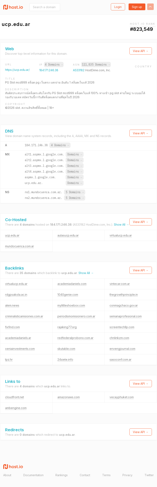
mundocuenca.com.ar (19, 246)
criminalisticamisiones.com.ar (24, 316)
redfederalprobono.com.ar (75, 338)
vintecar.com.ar (120, 283)
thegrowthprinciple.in (124, 294)
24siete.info (65, 359)
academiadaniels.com (71, 283)
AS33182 (79, 70)
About (7, 475)
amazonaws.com (68, 397)
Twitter (149, 475)
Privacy (127, 475)
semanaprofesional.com (126, 316)
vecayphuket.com (122, 397)
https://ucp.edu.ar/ (17, 69)
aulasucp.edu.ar (68, 235)
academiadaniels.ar (18, 338)
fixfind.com (12, 327)
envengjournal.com (122, 348)
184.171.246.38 (48, 70)
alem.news (12, 305)
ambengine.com (16, 408)
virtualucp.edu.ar (121, 235)
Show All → (121, 224)
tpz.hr (9, 359)
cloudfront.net (14, 397)
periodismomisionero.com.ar (76, 316)
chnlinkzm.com (119, 338)
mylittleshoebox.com (71, 305)
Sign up (137, 7)
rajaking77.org (67, 327)
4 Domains (54, 64)
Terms (106, 475)
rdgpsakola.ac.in (16, 294)
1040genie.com (67, 294)
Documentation (33, 475)
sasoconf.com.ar (120, 359)
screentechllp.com (122, 327)
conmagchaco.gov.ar (124, 305)
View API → (140, 51)
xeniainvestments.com (20, 348)
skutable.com (66, 348)
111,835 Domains (96, 64)
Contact (85, 475)
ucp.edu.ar (12, 235)
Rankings (61, 475)
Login (118, 7)
